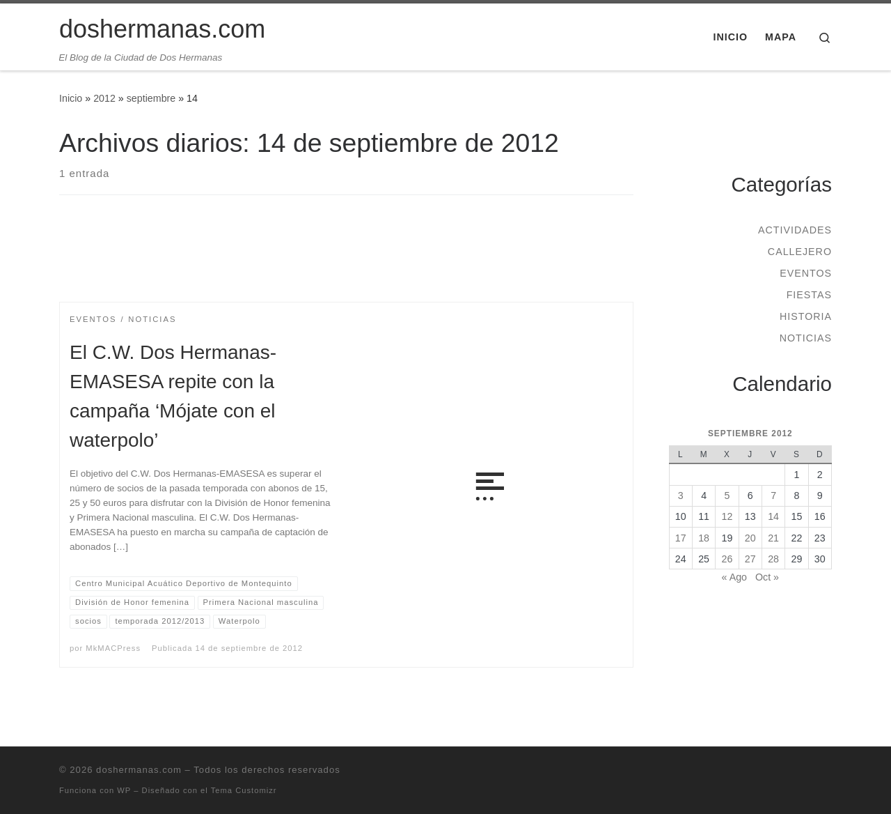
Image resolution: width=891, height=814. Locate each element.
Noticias (806, 338)
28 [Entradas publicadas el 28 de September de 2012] (773, 559)
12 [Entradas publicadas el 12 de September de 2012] (727, 516)
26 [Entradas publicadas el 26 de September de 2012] (727, 559)
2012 (104, 98)
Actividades (795, 230)
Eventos (806, 273)
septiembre (151, 98)
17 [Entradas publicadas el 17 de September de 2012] (680, 538)
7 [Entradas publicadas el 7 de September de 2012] (773, 495)
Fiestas (809, 294)
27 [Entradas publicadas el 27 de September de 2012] (750, 559)
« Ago (734, 577)
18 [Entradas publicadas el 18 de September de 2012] (703, 538)
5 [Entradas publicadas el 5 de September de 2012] (727, 495)
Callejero (800, 251)
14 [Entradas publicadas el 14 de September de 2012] (773, 516)
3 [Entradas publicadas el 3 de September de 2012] (681, 495)
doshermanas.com (139, 770)
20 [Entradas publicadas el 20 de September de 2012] (750, 538)
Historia (806, 316)
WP (124, 790)
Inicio (70, 98)
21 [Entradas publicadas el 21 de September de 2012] (773, 538)
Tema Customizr (244, 790)
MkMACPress (113, 648)
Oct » (767, 577)
